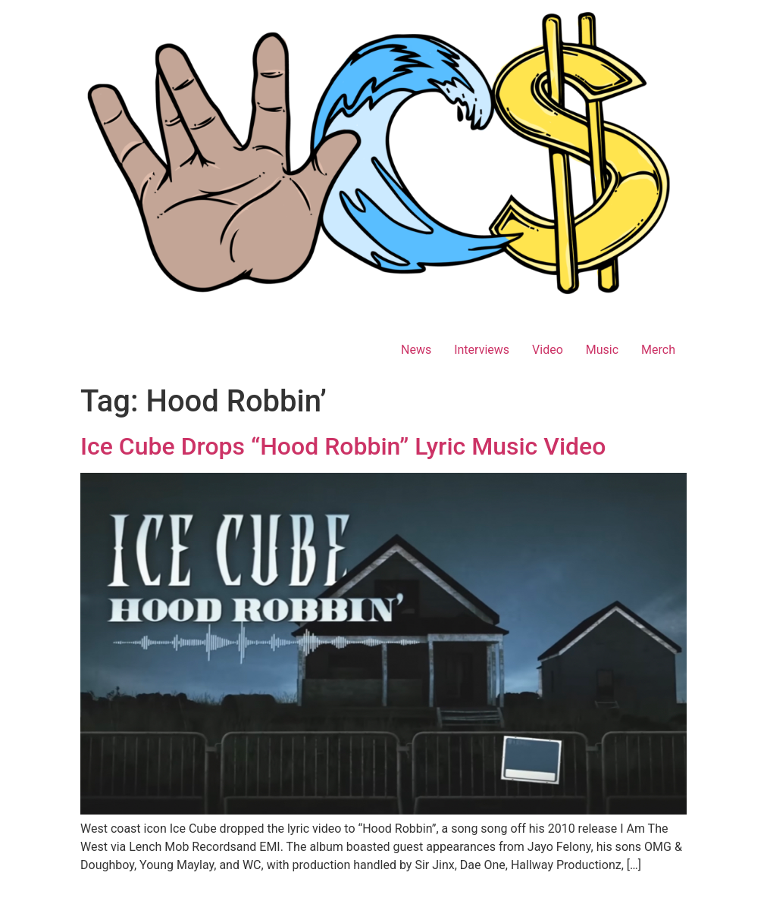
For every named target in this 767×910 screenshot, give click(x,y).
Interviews (481, 349)
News (416, 349)
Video (547, 349)
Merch (658, 349)
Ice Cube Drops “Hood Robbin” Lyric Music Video (343, 446)
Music (602, 349)
